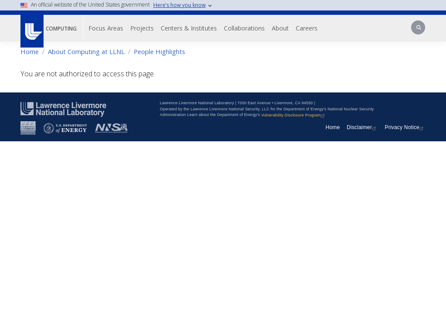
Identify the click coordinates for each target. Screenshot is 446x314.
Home (29, 51)
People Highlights (159, 51)
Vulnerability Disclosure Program (294, 115)
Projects (142, 28)
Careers (307, 28)
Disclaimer (362, 127)
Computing (61, 28)
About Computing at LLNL (86, 51)
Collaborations (244, 28)
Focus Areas (105, 28)
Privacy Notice (405, 127)
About (280, 28)
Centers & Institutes (189, 28)
